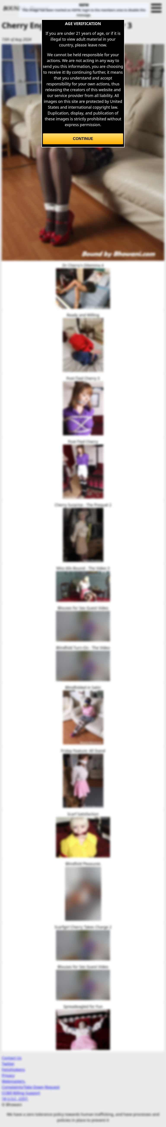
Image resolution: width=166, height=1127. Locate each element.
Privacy (8, 1075)
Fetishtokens (13, 1069)
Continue (83, 139)
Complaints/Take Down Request (31, 1087)
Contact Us (12, 1057)
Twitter (8, 1063)
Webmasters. (14, 1081)
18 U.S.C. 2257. (15, 1098)
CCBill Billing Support (21, 1092)
